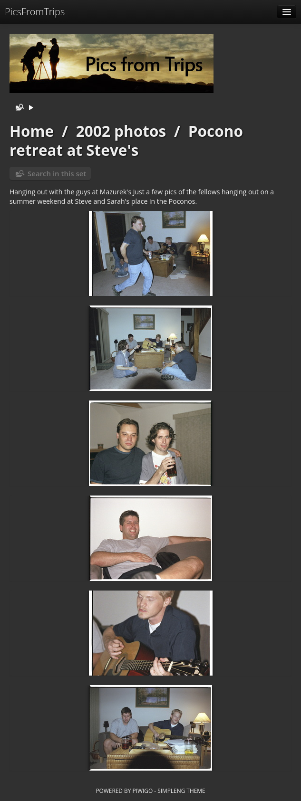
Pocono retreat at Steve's (126, 140)
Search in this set (57, 173)
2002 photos (121, 131)
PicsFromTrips (35, 11)
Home (32, 131)
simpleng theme (181, 790)
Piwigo (142, 790)
